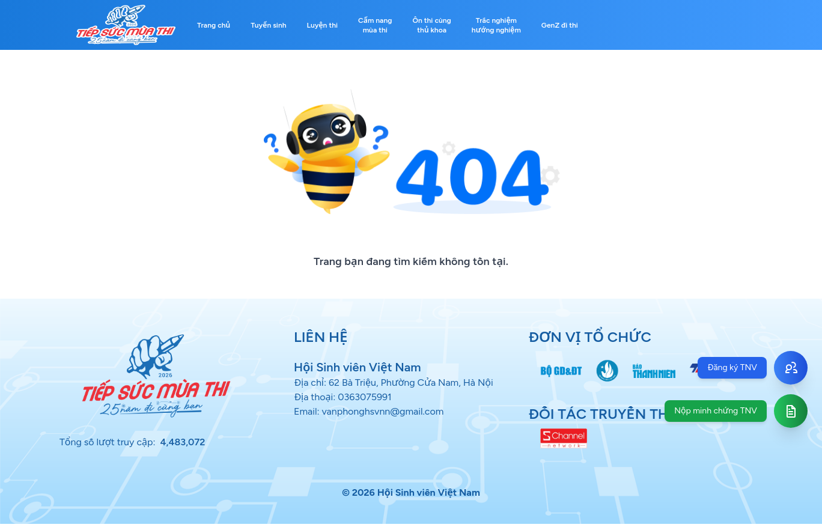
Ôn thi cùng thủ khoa (432, 25)
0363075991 (365, 397)
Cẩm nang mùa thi (375, 25)
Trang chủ (213, 25)
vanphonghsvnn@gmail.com (382, 411)
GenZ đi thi (559, 25)
